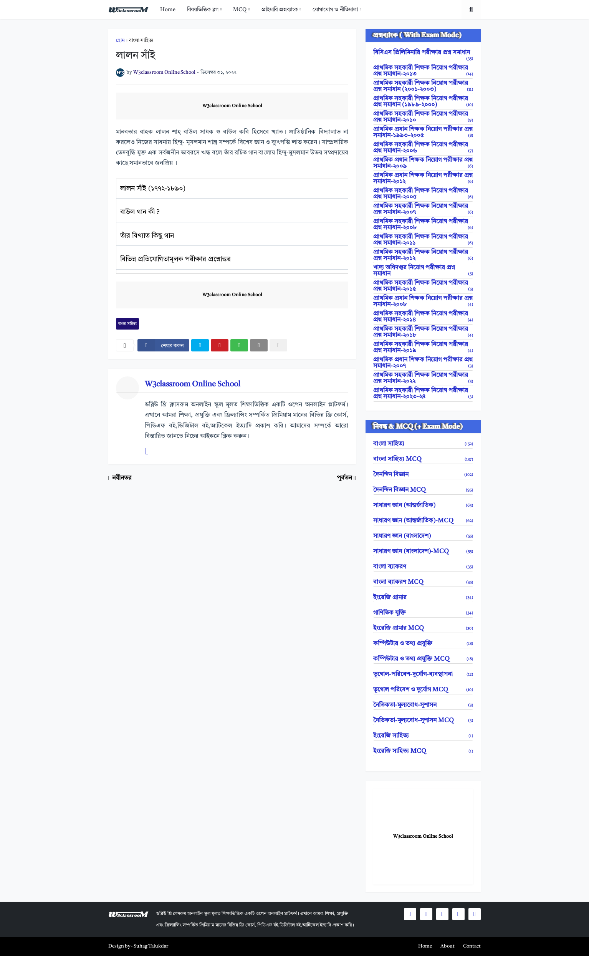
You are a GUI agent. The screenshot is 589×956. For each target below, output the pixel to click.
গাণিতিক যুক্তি (423, 613)
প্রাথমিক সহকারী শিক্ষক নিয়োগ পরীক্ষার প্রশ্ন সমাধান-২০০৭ (423, 209)
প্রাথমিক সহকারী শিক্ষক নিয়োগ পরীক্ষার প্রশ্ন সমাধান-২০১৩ (423, 71)
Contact (472, 946)
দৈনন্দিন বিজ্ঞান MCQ (423, 490)
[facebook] (163, 345)
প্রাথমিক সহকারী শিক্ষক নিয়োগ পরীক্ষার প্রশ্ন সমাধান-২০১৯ (423, 347)
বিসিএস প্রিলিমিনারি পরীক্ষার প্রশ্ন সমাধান (423, 53)
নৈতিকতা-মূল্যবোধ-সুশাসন (423, 705)
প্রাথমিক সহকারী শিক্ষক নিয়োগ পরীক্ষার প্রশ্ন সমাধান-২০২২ (423, 378)
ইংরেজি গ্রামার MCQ (423, 628)
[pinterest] (219, 345)
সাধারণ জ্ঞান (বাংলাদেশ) (423, 536)
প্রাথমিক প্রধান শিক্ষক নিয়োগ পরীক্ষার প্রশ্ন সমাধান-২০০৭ (423, 363)
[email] (259, 345)
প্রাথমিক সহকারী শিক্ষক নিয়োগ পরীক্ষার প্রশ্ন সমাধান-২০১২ (423, 255)
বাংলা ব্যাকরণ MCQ (423, 582)
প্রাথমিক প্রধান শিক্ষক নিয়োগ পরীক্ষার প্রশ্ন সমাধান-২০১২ (423, 178)
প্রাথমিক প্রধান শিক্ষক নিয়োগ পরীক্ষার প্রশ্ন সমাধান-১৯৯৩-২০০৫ (423, 132)
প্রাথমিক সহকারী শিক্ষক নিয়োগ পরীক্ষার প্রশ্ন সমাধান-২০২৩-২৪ (423, 394)
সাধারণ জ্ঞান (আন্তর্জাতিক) (423, 505)
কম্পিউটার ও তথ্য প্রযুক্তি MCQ (423, 659)
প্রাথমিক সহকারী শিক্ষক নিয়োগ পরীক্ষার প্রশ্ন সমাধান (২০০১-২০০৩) (423, 86)
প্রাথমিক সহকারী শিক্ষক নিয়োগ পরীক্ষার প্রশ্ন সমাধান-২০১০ (423, 117)
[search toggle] (471, 9)
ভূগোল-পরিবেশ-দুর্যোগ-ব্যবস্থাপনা (423, 674)
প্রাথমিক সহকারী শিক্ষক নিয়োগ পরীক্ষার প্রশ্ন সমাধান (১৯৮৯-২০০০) (423, 102)
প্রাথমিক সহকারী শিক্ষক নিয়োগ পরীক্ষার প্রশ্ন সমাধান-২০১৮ (423, 332)
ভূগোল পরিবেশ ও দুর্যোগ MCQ (423, 690)
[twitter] (200, 345)
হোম (120, 40)
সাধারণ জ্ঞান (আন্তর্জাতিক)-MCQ (423, 521)
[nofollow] (278, 345)
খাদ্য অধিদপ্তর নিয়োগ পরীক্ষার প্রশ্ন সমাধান (423, 271)
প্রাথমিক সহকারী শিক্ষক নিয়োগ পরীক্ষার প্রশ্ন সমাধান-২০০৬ (423, 148)
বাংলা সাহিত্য (141, 40)
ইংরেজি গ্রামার (423, 598)
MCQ (240, 9)
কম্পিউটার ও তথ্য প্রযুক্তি (423, 644)
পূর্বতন (344, 478)
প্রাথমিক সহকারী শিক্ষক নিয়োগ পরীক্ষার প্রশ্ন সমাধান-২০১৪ (423, 317)
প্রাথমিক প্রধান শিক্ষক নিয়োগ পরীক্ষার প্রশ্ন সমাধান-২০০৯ (423, 163)
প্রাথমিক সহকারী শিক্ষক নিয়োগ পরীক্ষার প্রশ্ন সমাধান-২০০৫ (423, 194)
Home (167, 9)
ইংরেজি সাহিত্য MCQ (423, 751)
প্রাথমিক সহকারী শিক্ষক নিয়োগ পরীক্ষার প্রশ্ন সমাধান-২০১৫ (423, 286)
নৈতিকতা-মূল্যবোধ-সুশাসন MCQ (423, 720)
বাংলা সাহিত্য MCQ (423, 459)
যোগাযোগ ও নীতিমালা (335, 9)
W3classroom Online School (232, 106)
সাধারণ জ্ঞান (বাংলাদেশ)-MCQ (423, 551)
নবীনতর (122, 478)
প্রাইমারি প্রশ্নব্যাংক (279, 9)
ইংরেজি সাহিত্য (423, 736)
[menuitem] (167, 9)
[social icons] (410, 914)
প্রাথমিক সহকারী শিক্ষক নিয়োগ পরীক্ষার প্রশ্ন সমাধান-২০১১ (423, 240)
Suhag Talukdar (151, 946)
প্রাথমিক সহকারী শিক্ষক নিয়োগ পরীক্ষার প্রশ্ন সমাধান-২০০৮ (423, 225)
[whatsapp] (239, 345)
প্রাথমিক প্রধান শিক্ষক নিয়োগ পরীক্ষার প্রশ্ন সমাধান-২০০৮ (423, 301)
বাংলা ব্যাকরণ (423, 567)
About (447, 946)
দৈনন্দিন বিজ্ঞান (423, 475)
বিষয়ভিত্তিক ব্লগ (202, 9)
